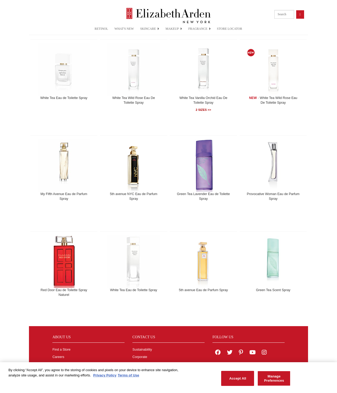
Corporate (139, 357)
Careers (58, 357)
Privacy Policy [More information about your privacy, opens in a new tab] (104, 377)
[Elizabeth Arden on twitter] (229, 353)
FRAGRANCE (199, 29)
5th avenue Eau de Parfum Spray (203, 290)
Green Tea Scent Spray (273, 290)
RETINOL (101, 29)
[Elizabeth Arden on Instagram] (264, 353)
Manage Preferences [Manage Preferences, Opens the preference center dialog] (274, 380)
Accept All (237, 380)
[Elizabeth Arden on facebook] (217, 353)
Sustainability (142, 349)
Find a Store (61, 349)
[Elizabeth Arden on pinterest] (241, 353)
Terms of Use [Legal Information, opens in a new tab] (128, 377)
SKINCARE (149, 29)
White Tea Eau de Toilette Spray (63, 98)
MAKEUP (173, 29)
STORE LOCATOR (229, 29)
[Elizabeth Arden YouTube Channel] (252, 353)
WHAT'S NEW (124, 29)
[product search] (284, 14)
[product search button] (300, 14)
